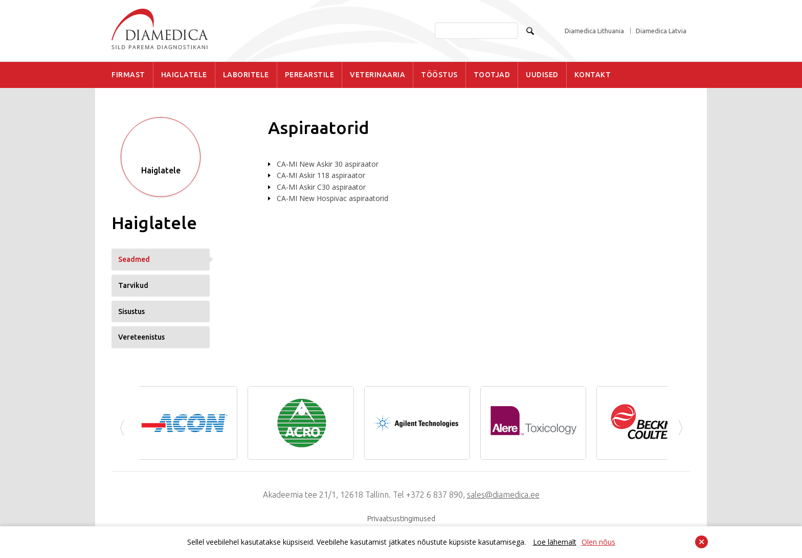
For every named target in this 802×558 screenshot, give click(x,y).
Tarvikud (133, 285)
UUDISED (542, 75)
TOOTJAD (492, 75)
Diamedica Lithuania (594, 31)
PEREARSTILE (310, 75)
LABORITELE (246, 75)
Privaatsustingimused (401, 519)
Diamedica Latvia (661, 31)
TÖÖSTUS (439, 75)
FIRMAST (128, 75)
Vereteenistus (141, 337)
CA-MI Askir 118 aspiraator (321, 175)
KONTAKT (592, 75)
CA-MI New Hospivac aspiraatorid (332, 198)
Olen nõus (598, 542)
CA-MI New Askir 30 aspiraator (327, 164)
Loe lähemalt (554, 542)
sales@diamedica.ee (503, 494)
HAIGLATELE (184, 75)
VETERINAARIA (377, 75)
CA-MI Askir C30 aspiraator (321, 187)
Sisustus (131, 311)
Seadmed (134, 259)
